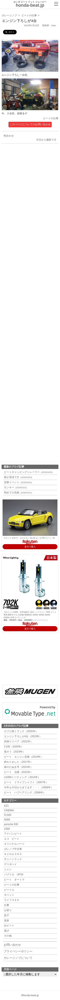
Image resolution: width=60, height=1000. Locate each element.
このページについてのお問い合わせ (30, 124)
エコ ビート (11, 838)
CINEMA (8, 810)
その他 (7, 935)
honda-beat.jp (31, 995)
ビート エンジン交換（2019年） (23, 756)
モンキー (15, 487)
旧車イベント (17, 482)
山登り (7, 910)
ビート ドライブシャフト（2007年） (25, 782)
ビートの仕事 (29, 15)
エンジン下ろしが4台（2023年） (22, 736)
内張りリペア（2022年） (18, 741)
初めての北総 (17, 492)
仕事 (6, 905)
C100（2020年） (13, 746)
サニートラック (12, 859)
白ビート (8, 925)
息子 (6, 915)
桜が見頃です (17, 477)
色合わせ (8, 135)
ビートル (8, 889)
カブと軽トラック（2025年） (20, 731)
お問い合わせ (12, 944)
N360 (6, 819)
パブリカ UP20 (13, 874)
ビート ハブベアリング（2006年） (24, 792)
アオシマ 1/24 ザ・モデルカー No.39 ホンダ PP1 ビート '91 (29, 538)
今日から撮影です (47, 139)
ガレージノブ (9, 15)
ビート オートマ (13, 879)
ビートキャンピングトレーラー (28, 472)
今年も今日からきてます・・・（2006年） (28, 787)
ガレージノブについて (18, 957)
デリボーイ (10, 864)
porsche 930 (10, 824)
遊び (6, 930)
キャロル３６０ (12, 854)
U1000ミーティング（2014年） (21, 777)
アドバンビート (12, 833)
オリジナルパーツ (13, 844)
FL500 (7, 815)
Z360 (6, 829)
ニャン (7, 869)
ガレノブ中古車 (12, 849)
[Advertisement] (30, 278)
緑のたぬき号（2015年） (18, 767)
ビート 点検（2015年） (18, 772)
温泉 (6, 920)
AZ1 (6, 805)
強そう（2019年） (14, 751)
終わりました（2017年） (18, 761)
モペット (8, 895)
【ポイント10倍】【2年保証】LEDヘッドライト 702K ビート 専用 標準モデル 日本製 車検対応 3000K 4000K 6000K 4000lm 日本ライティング (30, 615)
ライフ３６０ (11, 900)
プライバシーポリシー (18, 951)
